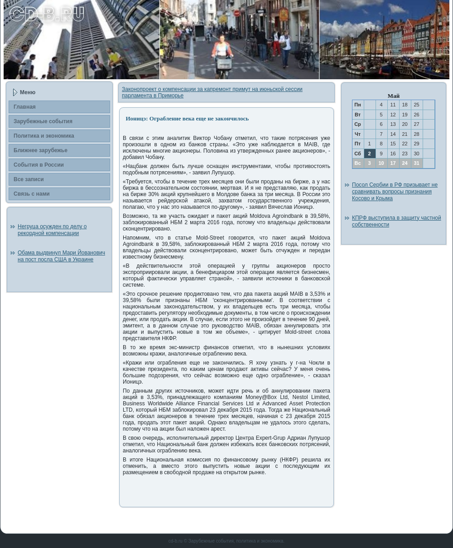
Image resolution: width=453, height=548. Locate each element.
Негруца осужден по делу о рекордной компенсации (52, 229)
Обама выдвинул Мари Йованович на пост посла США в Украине (61, 256)
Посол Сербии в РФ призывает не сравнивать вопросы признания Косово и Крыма (395, 192)
